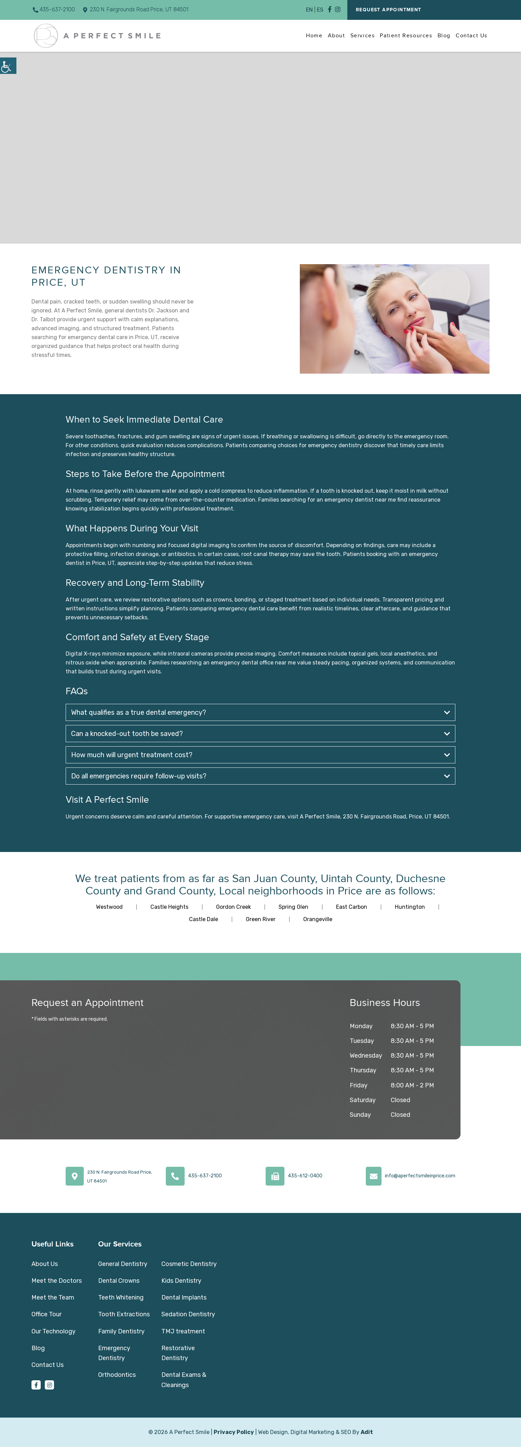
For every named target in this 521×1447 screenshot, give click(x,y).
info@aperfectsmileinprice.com (420, 1176)
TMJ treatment (183, 1331)
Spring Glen (293, 907)
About (336, 35)
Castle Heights (169, 907)
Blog (444, 35)
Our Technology (53, 1331)
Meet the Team (52, 1297)
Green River (261, 919)
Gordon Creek (233, 907)
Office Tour (46, 1314)
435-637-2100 (54, 9)
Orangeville (317, 919)
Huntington (410, 907)
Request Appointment (389, 10)
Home (314, 35)
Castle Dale (203, 919)
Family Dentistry (121, 1331)
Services (362, 35)
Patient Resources (406, 35)
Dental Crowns (118, 1280)
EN (309, 10)
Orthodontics (117, 1375)
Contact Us (471, 35)
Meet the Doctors (56, 1280)
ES (320, 10)
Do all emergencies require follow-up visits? (260, 776)
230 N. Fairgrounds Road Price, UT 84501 (135, 9)
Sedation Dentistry (188, 1314)
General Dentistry (122, 1264)
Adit (367, 1432)
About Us (44, 1264)
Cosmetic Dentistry (189, 1264)
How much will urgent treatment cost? (260, 755)
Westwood (109, 907)
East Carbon (351, 907)
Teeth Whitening (121, 1297)
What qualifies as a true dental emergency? (260, 712)
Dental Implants (183, 1297)
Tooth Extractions (124, 1314)
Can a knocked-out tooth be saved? (260, 733)
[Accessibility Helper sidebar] (8, 65)
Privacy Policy (234, 1432)
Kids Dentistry (181, 1280)
